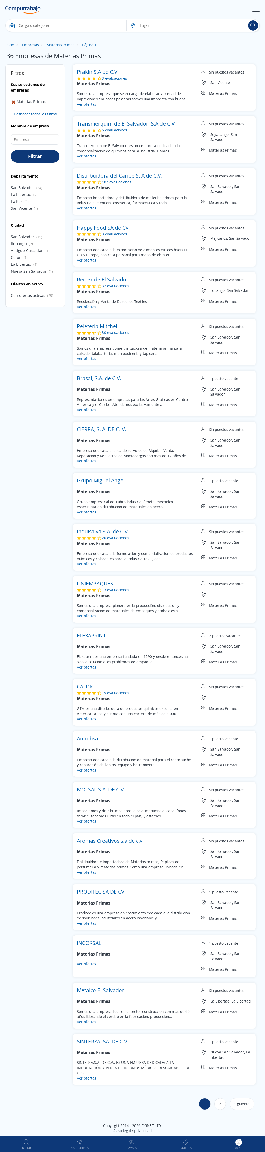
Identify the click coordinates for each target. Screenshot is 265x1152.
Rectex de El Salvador (102, 279)
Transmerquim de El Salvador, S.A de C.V (126, 123)
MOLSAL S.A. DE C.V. (101, 789)
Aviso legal (122, 1130)
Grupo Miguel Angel (101, 480)
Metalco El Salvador (100, 990)
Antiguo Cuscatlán (27, 250)
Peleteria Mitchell (98, 326)
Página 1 (89, 44)
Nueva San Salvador (29, 271)
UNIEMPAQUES (95, 583)
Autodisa (87, 738)
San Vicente (21, 208)
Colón (16, 257)
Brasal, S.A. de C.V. (99, 378)
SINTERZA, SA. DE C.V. (103, 1041)
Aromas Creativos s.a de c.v (109, 840)
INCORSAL (89, 943)
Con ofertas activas (28, 295)
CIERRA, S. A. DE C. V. (101, 429)
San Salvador (22, 187)
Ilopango (19, 243)
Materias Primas (60, 44)
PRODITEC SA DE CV (100, 891)
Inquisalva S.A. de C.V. (103, 531)
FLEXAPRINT (91, 635)
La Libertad (21, 194)
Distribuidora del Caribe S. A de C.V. (119, 175)
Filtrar (35, 156)
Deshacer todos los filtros (35, 114)
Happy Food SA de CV (103, 227)
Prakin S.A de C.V (97, 71)
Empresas (30, 44)
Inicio (9, 44)
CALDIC (85, 686)
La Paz (17, 201)
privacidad (143, 1130)
